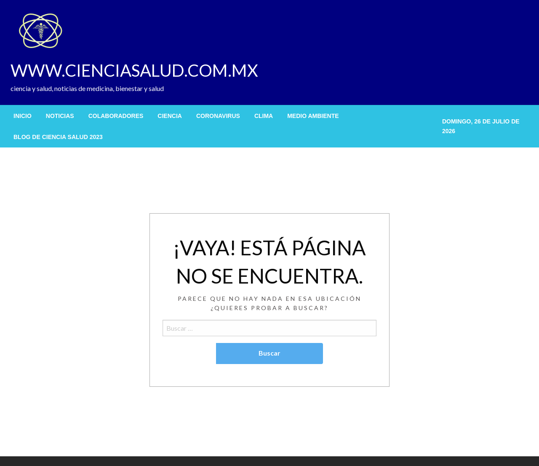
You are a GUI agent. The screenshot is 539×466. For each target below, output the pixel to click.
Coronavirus (218, 115)
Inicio (22, 115)
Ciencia (169, 115)
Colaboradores (116, 115)
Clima (263, 115)
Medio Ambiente (313, 115)
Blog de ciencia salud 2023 (58, 137)
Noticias (60, 115)
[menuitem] (22, 115)
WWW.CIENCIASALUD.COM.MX (134, 70)
